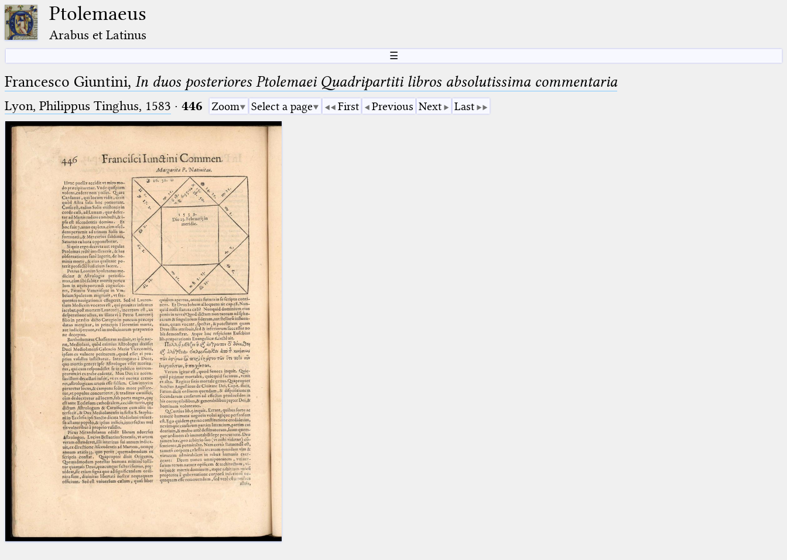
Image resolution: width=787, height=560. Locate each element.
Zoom (225, 106)
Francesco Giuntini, (311, 82)
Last (464, 106)
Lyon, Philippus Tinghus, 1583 (88, 106)
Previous (392, 106)
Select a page (282, 106)
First (348, 106)
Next (430, 106)
